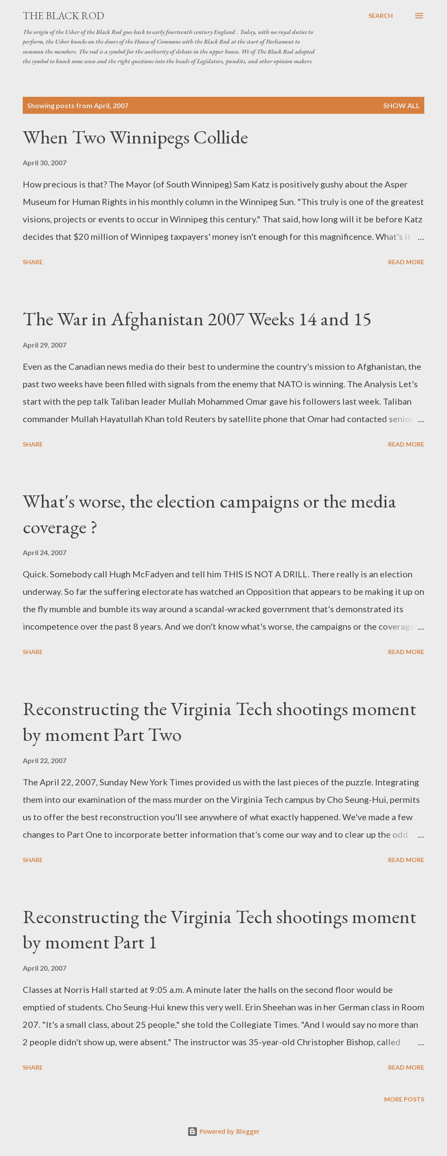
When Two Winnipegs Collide (135, 136)
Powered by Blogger (223, 1131)
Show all (401, 105)
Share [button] (33, 262)
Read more (406, 262)
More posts (404, 1099)
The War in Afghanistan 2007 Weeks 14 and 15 (197, 318)
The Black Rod (63, 15)
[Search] (380, 15)
